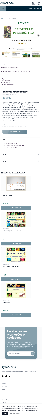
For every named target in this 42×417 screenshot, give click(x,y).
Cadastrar (37, 9)
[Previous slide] (3, 35)
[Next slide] (38, 35)
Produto (13, 18)
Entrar (31, 9)
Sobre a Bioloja (6, 397)
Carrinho (4, 389)
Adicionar (15, 132)
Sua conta (4, 386)
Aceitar (5, 414)
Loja (10, 9)
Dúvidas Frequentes (7, 400)
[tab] (17, 49)
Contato (4, 402)
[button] (6, 54)
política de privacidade (30, 410)
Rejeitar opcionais (14, 414)
